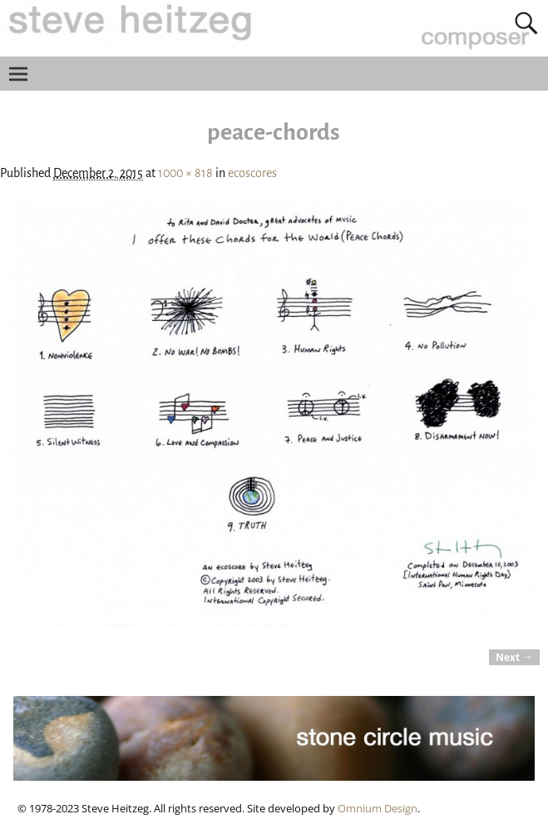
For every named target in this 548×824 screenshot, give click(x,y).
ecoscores (252, 173)
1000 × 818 (185, 173)
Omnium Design (377, 808)
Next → (514, 657)
